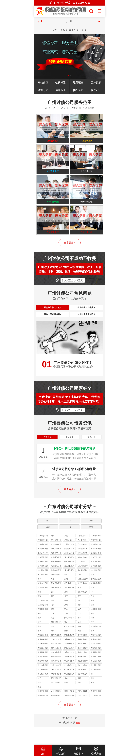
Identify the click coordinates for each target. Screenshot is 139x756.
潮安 (92, 692)
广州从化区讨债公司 (69, 563)
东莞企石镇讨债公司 (96, 658)
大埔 (52, 632)
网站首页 (43, 82)
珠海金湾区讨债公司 (69, 576)
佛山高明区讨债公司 (96, 589)
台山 (52, 619)
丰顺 (66, 632)
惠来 (92, 696)
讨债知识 (47, 450)
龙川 (79, 640)
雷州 (52, 610)
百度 (72, 740)
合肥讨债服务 (83, 709)
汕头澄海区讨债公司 (43, 584)
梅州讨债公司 (96, 627)
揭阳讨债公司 (56, 696)
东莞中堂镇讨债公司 (43, 679)
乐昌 (52, 597)
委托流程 (78, 90)
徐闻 (92, 606)
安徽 (47, 544)
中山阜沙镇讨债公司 (56, 684)
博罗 (52, 627)
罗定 (39, 705)
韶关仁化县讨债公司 (83, 601)
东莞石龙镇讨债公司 (56, 658)
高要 (79, 614)
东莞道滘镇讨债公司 (56, 675)
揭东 (66, 696)
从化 (66, 554)
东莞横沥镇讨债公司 (43, 662)
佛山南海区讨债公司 (69, 589)
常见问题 (91, 450)
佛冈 (39, 649)
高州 (66, 623)
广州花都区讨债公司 (96, 558)
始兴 (66, 593)
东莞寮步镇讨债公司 (43, 666)
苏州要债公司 (69, 714)
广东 (84, 29)
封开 (52, 614)
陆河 (92, 636)
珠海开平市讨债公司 (96, 576)
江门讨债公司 (43, 619)
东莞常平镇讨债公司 (96, 662)
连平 (92, 640)
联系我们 (96, 90)
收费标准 (60, 82)
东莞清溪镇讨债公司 (83, 666)
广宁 (92, 610)
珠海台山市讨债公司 (83, 576)
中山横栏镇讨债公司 (96, 684)
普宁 (39, 701)
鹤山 (79, 619)
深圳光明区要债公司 (83, 571)
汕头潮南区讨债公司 (83, 584)
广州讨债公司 (43, 554)
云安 (92, 701)
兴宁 (52, 636)
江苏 (91, 536)
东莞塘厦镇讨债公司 (96, 666)
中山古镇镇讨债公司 (83, 684)
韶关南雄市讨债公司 (69, 601)
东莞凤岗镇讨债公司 (43, 671)
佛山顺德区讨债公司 (83, 589)
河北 (91, 544)
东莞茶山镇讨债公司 (69, 658)
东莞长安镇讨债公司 (69, 671)
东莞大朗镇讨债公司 (56, 666)
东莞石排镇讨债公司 (83, 658)
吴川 (66, 610)
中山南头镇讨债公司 (96, 679)
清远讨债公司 (96, 645)
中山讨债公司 (69, 679)
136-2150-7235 (72, 288)
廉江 (39, 610)
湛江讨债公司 (69, 606)
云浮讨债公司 (56, 701)
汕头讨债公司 (69, 580)
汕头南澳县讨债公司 (96, 584)
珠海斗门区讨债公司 (56, 576)
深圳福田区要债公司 (43, 567)
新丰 (39, 597)
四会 (92, 614)
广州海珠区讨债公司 (96, 554)
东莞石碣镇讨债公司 (43, 658)
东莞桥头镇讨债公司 (56, 662)
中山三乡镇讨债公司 (96, 688)
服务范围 (78, 82)
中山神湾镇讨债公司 (56, 692)
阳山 (52, 649)
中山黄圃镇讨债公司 (83, 679)
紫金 (66, 640)
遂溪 (79, 606)
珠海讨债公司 (96, 571)
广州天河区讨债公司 (56, 558)
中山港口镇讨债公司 (56, 688)
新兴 (66, 701)
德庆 (66, 614)
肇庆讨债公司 (83, 610)
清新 (66, 649)
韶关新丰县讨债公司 (56, 606)
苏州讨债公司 (83, 714)
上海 (69, 536)
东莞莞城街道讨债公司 (96, 653)
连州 (92, 649)
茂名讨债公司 (43, 623)
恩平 (92, 619)
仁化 (79, 593)
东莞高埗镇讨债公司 (56, 679)
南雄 (66, 597)
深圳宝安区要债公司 (96, 567)
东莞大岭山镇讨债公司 (56, 671)
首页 (63, 29)
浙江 (47, 536)
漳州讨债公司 (69, 709)
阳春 (79, 645)
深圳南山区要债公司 (69, 567)
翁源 (92, 593)
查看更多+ (69, 250)
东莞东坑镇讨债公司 (83, 662)
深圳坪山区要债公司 (69, 571)
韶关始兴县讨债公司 (96, 601)
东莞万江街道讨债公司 (83, 653)
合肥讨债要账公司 (56, 709)
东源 (52, 645)
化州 (79, 623)
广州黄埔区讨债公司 (83, 558)
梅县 (39, 632)
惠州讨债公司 (43, 627)
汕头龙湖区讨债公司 (96, 580)
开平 (66, 619)
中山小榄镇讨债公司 (69, 684)
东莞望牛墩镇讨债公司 (96, 675)
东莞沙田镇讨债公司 (43, 675)
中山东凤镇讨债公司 (43, 684)
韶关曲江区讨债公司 (43, 601)
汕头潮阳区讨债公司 (69, 584)
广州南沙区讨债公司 (56, 563)
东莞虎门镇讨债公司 (83, 671)
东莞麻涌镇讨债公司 (83, 675)
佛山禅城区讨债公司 (56, 589)
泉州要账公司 (96, 709)
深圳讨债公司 (96, 563)
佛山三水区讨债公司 (43, 593)
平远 (92, 632)
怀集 (39, 614)
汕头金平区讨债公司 (83, 580)
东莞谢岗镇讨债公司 (69, 662)
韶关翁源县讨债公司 (43, 606)
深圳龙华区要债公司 (56, 571)
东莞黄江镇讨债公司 (69, 666)
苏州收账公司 (56, 714)
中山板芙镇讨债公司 (43, 692)
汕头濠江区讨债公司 (56, 584)
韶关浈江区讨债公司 (83, 597)
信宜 (92, 623)
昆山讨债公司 (96, 714)
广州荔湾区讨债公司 (43, 558)
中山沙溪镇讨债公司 (83, 688)
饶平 (39, 696)
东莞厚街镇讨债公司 (96, 671)
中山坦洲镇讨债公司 (69, 692)
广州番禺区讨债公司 (43, 563)
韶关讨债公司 (56, 593)
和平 (39, 645)
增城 (52, 554)
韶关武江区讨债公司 (96, 597)
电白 (52, 623)
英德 (79, 649)
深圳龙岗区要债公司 (43, 571)
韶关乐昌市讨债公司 (56, 601)
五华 (79, 632)
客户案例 (96, 82)
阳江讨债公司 (69, 645)
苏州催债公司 (43, 714)
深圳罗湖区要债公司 (56, 567)
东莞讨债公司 (43, 653)
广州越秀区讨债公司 (83, 554)
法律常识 (69, 450)
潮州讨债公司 (83, 692)
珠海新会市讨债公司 (56, 580)
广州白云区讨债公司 (69, 558)
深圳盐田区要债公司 (83, 567)
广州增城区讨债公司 (83, 563)
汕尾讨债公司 (69, 636)
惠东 (66, 627)
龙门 (79, 627)
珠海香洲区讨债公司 (43, 576)
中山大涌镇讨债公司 (69, 688)
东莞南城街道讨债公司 (69, 653)
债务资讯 (60, 90)
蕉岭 (39, 636)
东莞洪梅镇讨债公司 (69, 675)
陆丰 (39, 640)
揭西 (79, 696)
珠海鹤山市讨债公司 (43, 580)
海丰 (79, 636)
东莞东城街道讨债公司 (56, 653)
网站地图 (64, 740)
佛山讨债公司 (43, 588)
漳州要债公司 (43, 709)
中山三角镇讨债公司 (43, 688)
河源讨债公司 (56, 640)
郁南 (79, 701)
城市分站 (74, 29)
